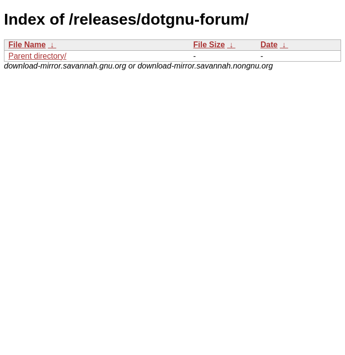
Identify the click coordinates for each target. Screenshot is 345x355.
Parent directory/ (37, 56)
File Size (209, 44)
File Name (27, 44)
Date (269, 44)
